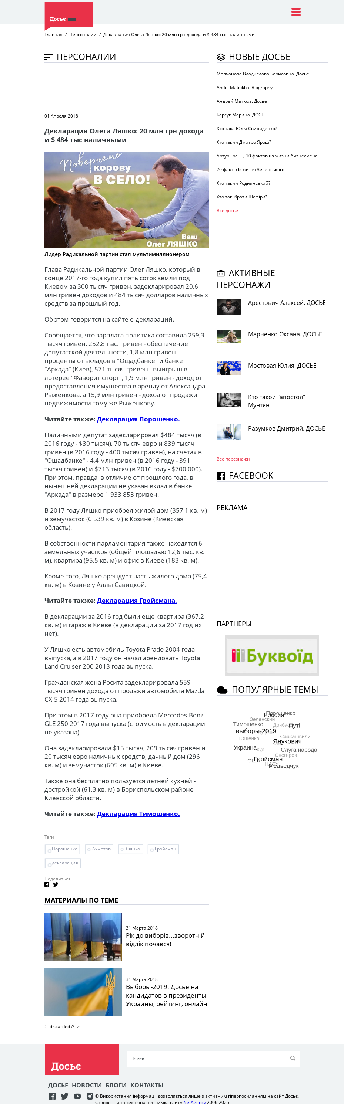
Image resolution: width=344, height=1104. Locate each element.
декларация (65, 863)
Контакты (147, 1085)
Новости (87, 1085)
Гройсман (165, 849)
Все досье (227, 210)
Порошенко (64, 849)
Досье (58, 1085)
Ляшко (133, 849)
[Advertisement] (179, 87)
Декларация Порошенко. (138, 419)
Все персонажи (233, 459)
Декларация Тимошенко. (138, 813)
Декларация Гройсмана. (137, 600)
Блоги (116, 1085)
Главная (53, 34)
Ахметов (101, 849)
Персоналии (83, 34)
